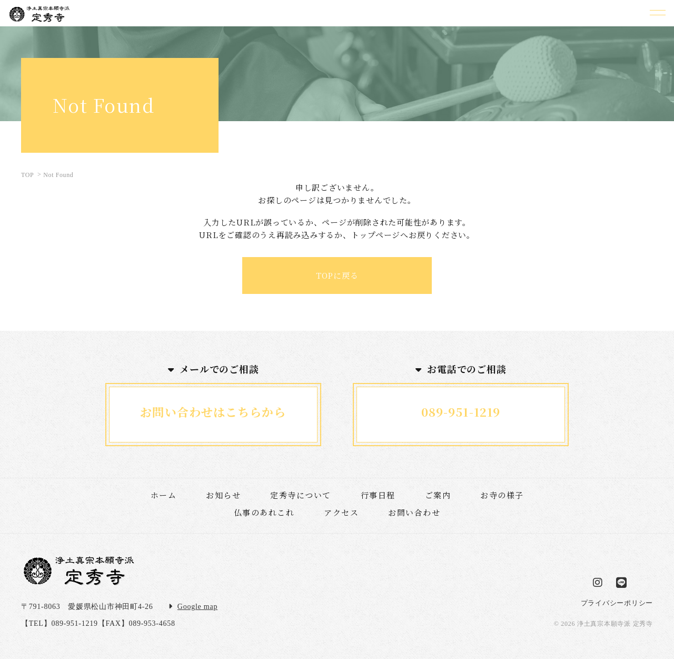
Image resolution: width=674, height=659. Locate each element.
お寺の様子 (502, 494)
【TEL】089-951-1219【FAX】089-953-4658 (98, 623)
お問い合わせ (414, 512)
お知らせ (223, 494)
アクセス (341, 512)
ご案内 (438, 494)
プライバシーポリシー (617, 603)
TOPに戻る (337, 275)
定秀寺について (300, 494)
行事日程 (378, 494)
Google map (197, 607)
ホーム (164, 494)
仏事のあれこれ (264, 512)
